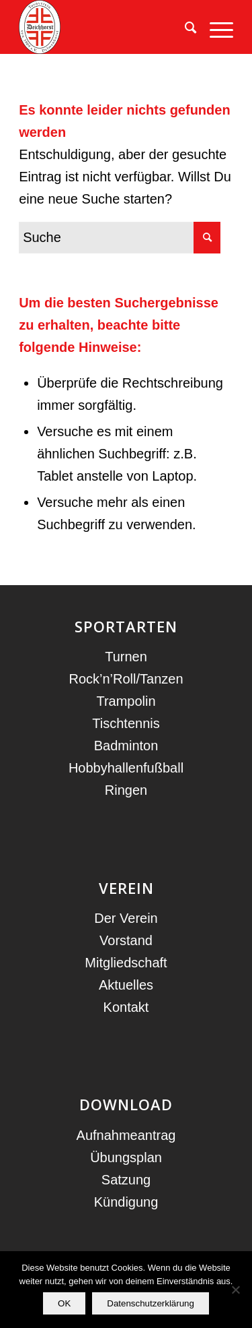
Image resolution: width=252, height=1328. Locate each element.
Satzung (126, 1179)
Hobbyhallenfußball (126, 767)
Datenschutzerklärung (150, 1303)
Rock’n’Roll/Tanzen (126, 678)
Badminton (126, 745)
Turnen (126, 656)
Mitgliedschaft (126, 962)
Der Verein (126, 918)
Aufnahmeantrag (126, 1135)
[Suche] (183, 27)
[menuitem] (183, 27)
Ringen (126, 790)
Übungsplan (126, 1157)
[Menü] (214, 27)
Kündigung (126, 1202)
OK (64, 1303)
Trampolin (125, 701)
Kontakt (126, 1007)
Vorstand (126, 940)
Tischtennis (125, 723)
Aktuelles (126, 984)
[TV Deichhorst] (104, 27)
